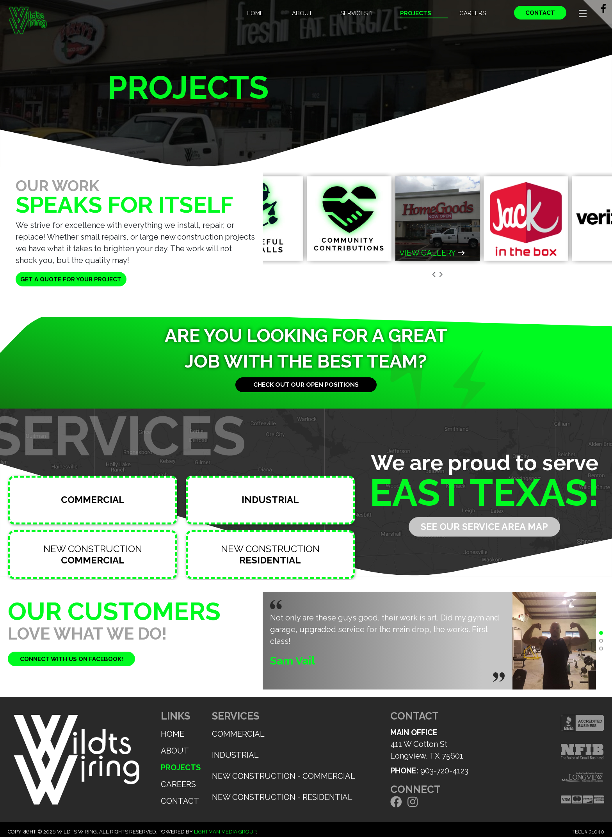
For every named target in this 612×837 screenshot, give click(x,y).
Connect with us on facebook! (71, 659)
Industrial (235, 755)
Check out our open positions (306, 384)
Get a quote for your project (70, 279)
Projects (415, 13)
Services (356, 13)
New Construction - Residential (282, 797)
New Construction (92, 554)
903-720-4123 (444, 770)
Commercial (238, 734)
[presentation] (434, 274)
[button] (601, 633)
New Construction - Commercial (283, 776)
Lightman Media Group (225, 832)
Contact (540, 12)
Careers (472, 13)
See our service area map (484, 526)
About (302, 13)
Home (255, 13)
